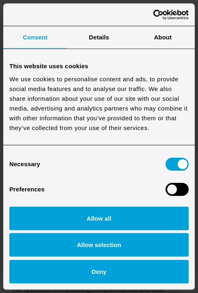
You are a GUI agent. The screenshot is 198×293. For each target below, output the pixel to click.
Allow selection (99, 244)
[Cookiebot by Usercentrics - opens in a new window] (153, 14)
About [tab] (163, 37)
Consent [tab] (35, 37)
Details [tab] (99, 37)
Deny (99, 271)
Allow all (99, 218)
